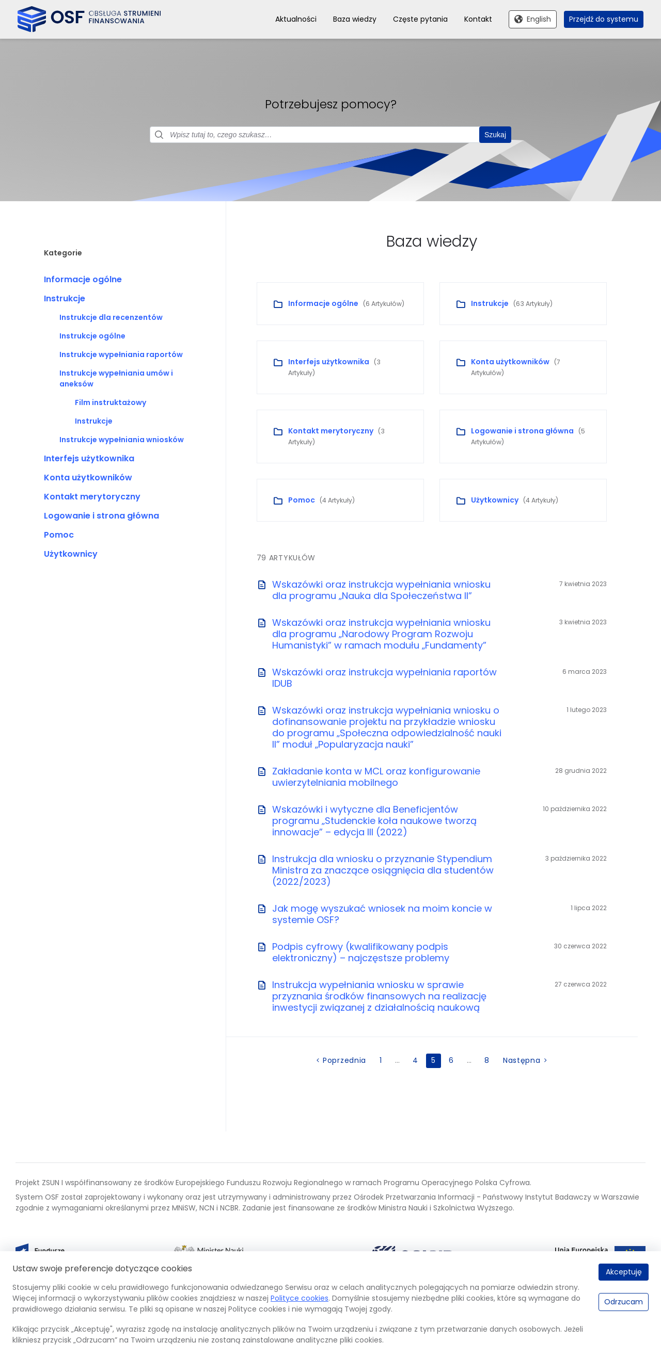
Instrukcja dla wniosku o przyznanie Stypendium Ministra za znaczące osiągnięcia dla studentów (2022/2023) (383, 870)
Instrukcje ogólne (92, 336)
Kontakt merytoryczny (92, 497)
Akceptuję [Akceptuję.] (624, 1272)
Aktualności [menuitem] (296, 19)
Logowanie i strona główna (101, 516)
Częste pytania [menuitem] (420, 19)
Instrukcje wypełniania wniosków (121, 440)
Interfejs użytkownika (89, 459)
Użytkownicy (71, 554)
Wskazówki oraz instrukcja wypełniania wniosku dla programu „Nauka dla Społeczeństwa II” (381, 590)
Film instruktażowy (110, 403)
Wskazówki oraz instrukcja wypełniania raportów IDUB (384, 678)
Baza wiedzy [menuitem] (354, 19)
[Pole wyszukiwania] (330, 135)
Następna (522, 1061)
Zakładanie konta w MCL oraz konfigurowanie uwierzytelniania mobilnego (376, 777)
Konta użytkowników (88, 478)
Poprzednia (344, 1061)
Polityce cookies (299, 1298)
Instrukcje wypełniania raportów (121, 355)
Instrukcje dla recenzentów (111, 318)
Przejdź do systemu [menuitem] (603, 19)
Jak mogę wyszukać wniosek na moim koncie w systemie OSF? (382, 914)
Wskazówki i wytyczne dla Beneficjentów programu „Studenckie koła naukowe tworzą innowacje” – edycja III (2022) (374, 821)
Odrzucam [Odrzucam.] (623, 1302)
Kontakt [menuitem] (478, 19)
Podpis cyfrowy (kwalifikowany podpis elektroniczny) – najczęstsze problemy (360, 953)
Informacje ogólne (83, 280)
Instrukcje (64, 299)
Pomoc (59, 535)
